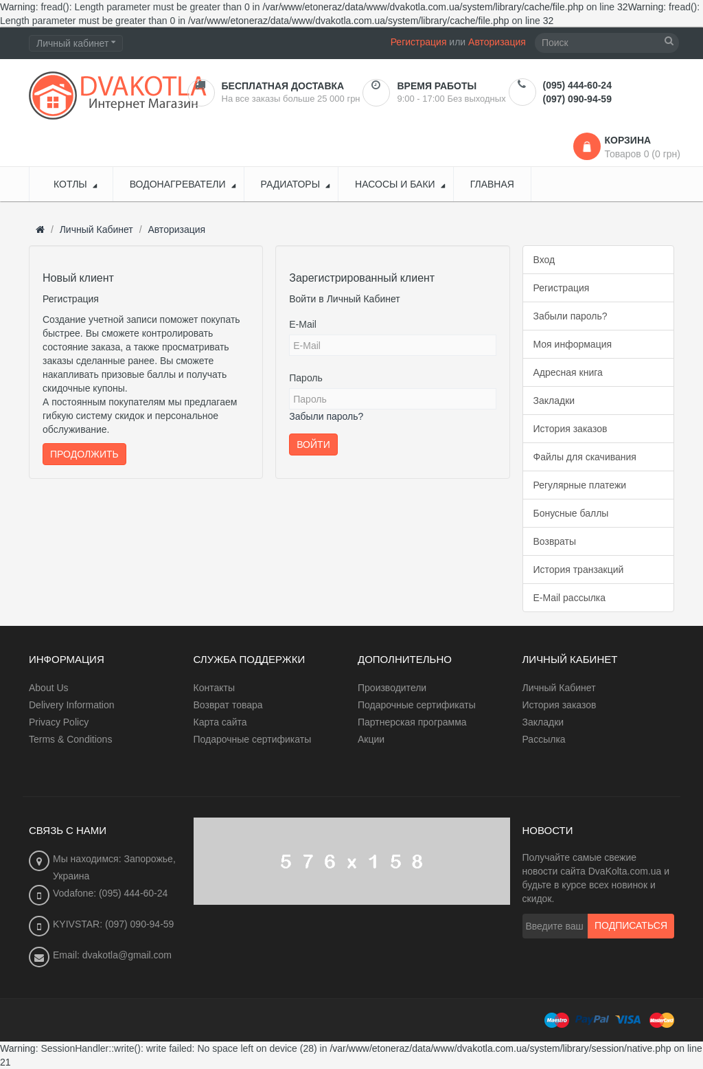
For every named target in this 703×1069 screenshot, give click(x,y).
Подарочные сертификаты (253, 739)
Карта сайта (220, 722)
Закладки (554, 400)
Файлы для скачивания (584, 456)
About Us (49, 687)
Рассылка (544, 739)
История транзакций (578, 569)
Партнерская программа (412, 722)
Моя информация (572, 344)
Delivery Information (72, 704)
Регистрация (419, 41)
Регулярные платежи (580, 485)
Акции (371, 739)
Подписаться (631, 926)
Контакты (214, 687)
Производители (392, 687)
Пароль (306, 377)
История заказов (570, 428)
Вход (544, 259)
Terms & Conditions (70, 739)
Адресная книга (568, 372)
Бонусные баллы (571, 513)
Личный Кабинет (96, 229)
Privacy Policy (59, 722)
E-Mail (302, 324)
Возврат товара (228, 704)
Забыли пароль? (326, 416)
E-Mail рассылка (569, 597)
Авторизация (497, 41)
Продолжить (84, 454)
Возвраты (555, 541)
